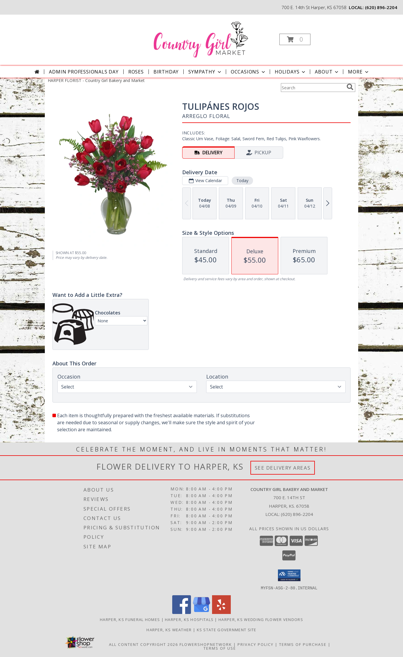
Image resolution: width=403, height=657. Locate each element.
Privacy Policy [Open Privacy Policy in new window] (256, 644)
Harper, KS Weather (169, 629)
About (327, 72)
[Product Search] (312, 87)
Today (242, 180)
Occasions (248, 72)
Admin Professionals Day (83, 72)
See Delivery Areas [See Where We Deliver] (283, 467)
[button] (294, 39)
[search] (350, 86)
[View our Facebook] (181, 612)
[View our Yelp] (221, 612)
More (358, 72)
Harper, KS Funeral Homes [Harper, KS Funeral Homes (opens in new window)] (130, 619)
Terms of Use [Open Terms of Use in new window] (220, 648)
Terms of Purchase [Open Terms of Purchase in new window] (303, 644)
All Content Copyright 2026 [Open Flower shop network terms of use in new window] (143, 644)
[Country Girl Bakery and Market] (201, 37)
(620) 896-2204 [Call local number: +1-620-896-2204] (381, 7)
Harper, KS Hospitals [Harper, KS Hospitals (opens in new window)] (189, 619)
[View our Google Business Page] (201, 612)
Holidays (290, 72)
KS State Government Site (227, 629)
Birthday (166, 72)
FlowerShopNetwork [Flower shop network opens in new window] (206, 644)
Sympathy (205, 72)
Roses (136, 72)
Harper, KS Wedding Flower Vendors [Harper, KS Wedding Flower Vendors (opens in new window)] (260, 619)
